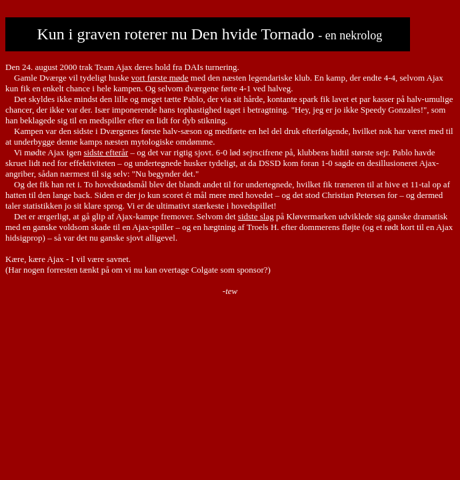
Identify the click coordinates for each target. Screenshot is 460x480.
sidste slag (256, 216)
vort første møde (160, 78)
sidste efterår (105, 152)
